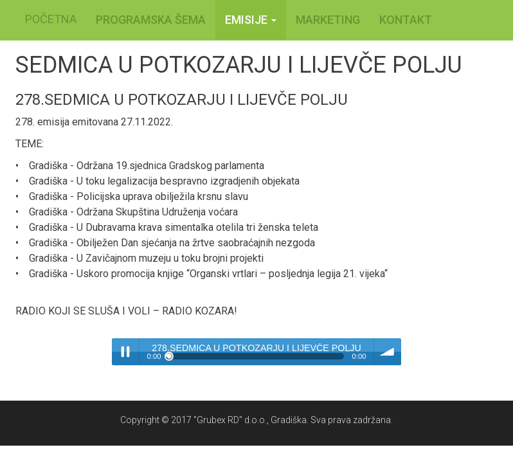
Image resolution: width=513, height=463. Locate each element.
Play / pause (125, 351)
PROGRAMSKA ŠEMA (151, 19)
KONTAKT (405, 19)
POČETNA (50, 19)
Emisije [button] (250, 19)
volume (387, 351)
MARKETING (328, 19)
